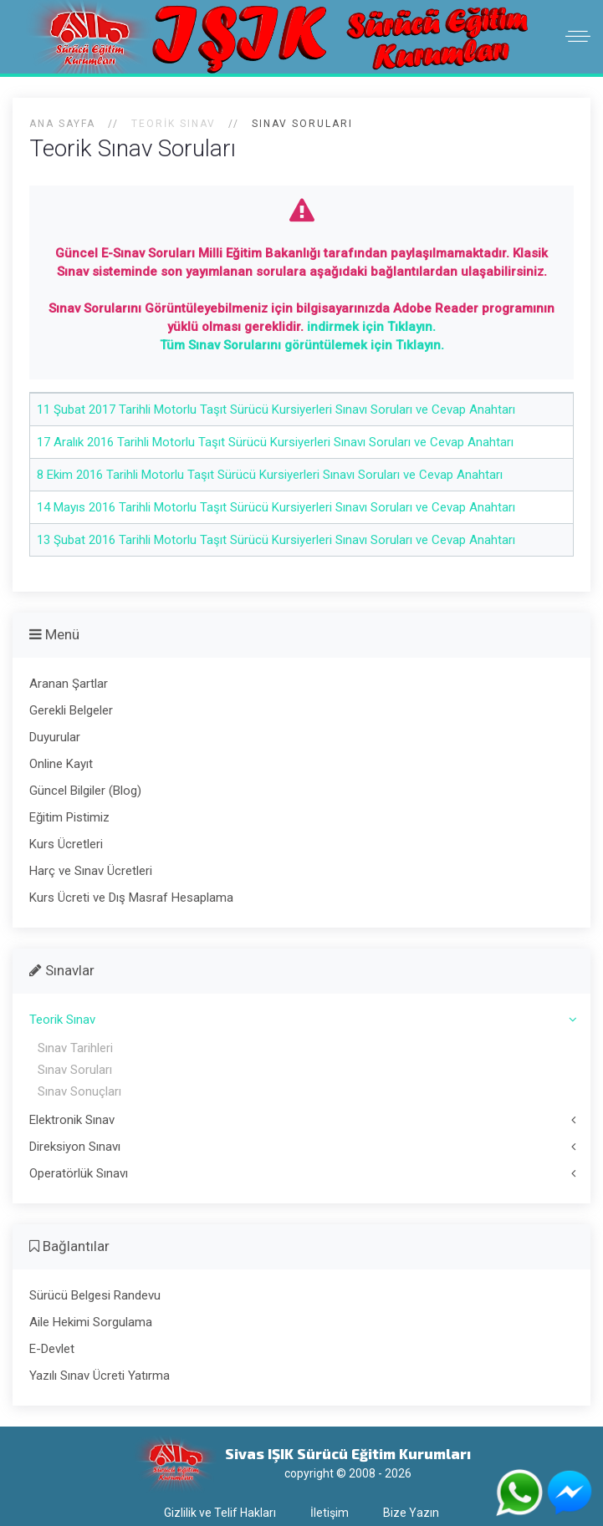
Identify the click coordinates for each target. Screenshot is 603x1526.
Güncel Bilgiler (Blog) (85, 790)
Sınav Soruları (75, 1069)
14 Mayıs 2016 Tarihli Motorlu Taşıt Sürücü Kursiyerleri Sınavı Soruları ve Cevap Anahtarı (276, 507)
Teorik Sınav (62, 1019)
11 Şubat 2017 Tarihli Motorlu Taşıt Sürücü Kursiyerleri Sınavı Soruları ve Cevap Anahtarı (276, 409)
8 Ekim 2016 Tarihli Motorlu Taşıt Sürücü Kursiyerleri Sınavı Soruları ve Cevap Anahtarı (270, 474)
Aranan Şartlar (68, 683)
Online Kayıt (61, 763)
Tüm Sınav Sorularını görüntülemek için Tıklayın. (302, 345)
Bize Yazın (411, 1512)
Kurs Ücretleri (66, 844)
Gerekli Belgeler (71, 710)
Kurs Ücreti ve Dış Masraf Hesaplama (131, 897)
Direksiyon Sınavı (74, 1146)
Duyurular (54, 737)
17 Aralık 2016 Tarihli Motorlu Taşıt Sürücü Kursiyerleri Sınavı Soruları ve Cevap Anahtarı (275, 442)
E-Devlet (51, 1348)
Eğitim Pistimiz (69, 817)
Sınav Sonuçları (79, 1091)
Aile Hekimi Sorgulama (90, 1322)
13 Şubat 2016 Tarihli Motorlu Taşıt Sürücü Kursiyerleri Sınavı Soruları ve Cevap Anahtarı (276, 539)
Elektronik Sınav (72, 1119)
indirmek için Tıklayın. (371, 326)
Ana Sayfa (62, 124)
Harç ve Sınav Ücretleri (90, 870)
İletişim (329, 1512)
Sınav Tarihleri (75, 1047)
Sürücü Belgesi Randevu (95, 1295)
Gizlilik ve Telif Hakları (220, 1512)
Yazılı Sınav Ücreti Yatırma (99, 1375)
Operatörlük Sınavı (78, 1173)
